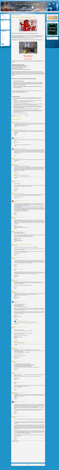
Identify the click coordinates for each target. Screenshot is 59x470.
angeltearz (15, 137)
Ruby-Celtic (15, 416)
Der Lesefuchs (4, 17)
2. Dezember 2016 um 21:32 (21, 291)
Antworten (15, 126)
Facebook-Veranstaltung (29, 36)
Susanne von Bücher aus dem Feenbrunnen (20, 244)
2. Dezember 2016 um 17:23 (24, 257)
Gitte (14, 158)
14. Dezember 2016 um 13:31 (22, 401)
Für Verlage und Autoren (23, 11)
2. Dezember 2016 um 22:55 (22, 301)
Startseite (28, 464)
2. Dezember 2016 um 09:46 (19, 158)
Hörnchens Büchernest (17, 200)
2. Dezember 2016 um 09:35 (21, 137)
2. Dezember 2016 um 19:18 (20, 269)
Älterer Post (42, 464)
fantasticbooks (16, 301)
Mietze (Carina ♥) (16, 148)
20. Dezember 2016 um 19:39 (21, 416)
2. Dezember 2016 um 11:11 (24, 174)
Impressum (29, 11)
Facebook (26, 92)
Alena (15, 372)
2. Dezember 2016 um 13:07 (21, 217)
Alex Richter (16, 164)
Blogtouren (7, 11)
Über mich (16, 11)
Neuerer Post (14, 464)
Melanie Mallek (16, 129)
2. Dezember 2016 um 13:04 (24, 200)
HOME (3, 11)
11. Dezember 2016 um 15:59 (20, 372)
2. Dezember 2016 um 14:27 (30, 244)
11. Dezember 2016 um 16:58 (21, 382)
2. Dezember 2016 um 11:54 (21, 193)
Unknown (15, 193)
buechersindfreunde (17, 257)
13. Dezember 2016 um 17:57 (22, 392)
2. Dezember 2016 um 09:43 (23, 148)
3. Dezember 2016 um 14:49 (23, 341)
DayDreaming (16, 401)
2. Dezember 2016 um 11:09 (21, 164)
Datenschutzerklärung (36, 11)
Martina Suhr (16, 392)
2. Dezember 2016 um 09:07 (22, 129)
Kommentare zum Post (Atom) (30, 467)
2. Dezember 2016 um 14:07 (21, 231)
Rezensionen (12, 11)
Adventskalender (16, 116)
